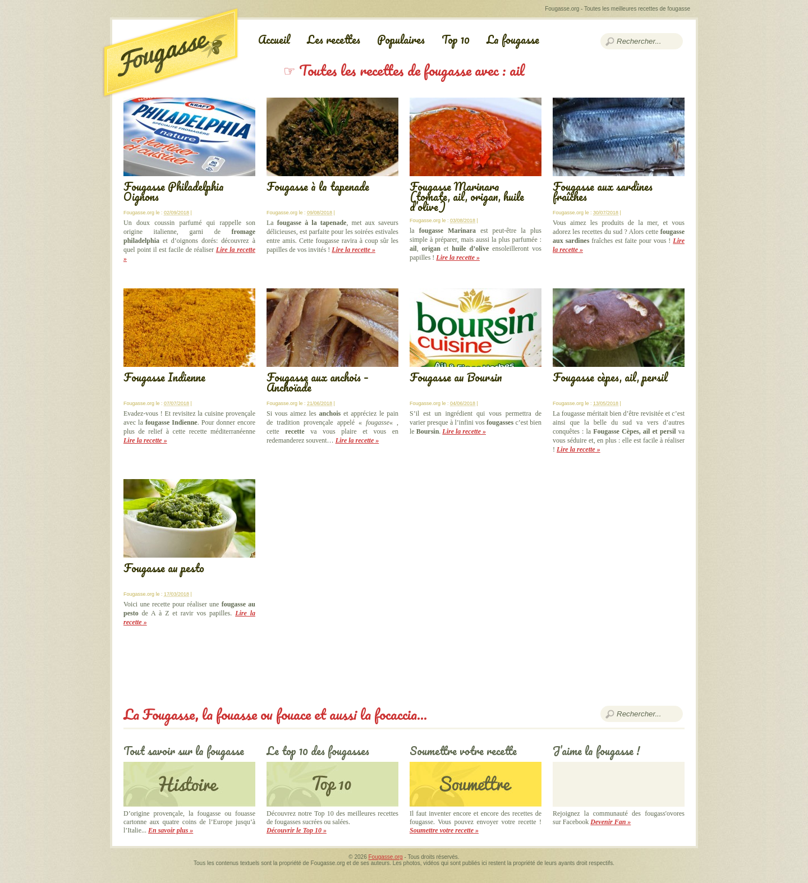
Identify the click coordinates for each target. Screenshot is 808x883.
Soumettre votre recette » (444, 830)
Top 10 (456, 39)
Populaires (401, 39)
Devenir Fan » (610, 822)
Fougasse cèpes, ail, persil (610, 377)
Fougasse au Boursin (456, 377)
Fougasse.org (386, 857)
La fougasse (512, 39)
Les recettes (333, 39)
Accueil (274, 39)
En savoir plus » (170, 830)
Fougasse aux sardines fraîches (603, 191)
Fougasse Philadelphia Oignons (173, 191)
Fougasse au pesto (163, 568)
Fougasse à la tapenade (318, 186)
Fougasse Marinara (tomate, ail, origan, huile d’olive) (467, 196)
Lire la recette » (353, 250)
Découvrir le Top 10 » (297, 830)
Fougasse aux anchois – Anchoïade (318, 382)
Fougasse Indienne (164, 377)
